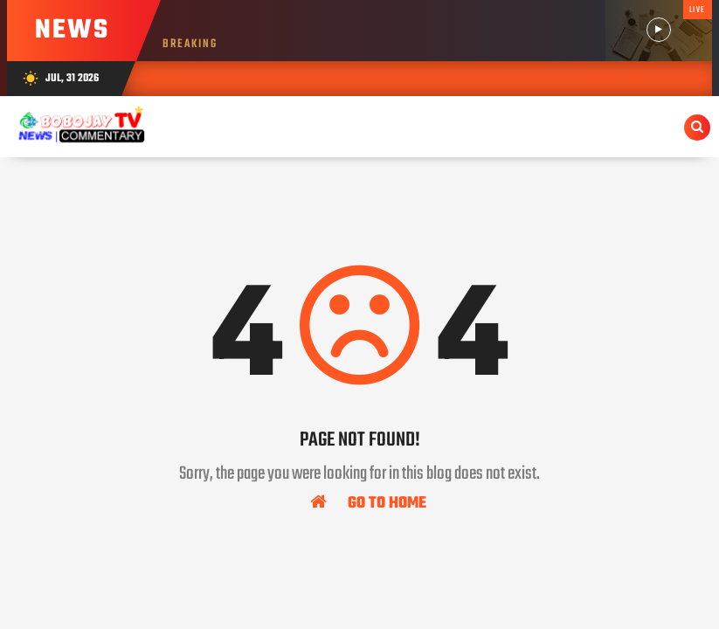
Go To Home (368, 502)
